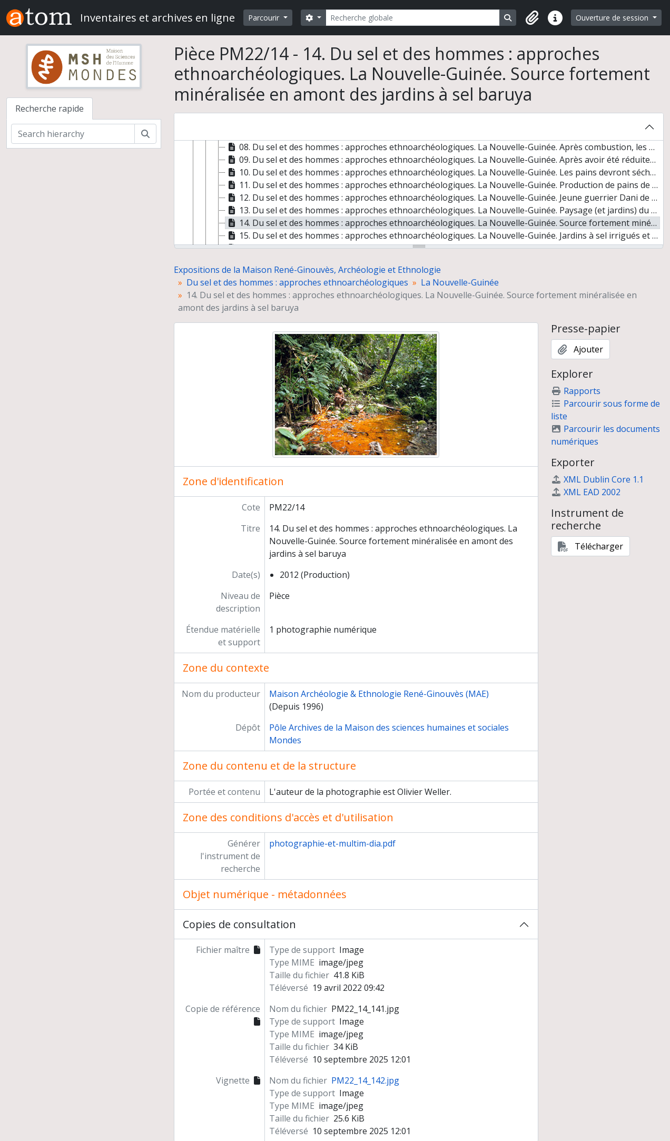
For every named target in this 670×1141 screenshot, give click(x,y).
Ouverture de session (613, 18)
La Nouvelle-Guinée (460, 282)
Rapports (575, 391)
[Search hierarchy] (73, 134)
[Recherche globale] (413, 17)
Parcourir (264, 18)
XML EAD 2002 (585, 492)
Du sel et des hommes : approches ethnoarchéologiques (297, 282)
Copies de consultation (239, 924)
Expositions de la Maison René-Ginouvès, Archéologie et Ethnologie (307, 270)
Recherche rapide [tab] (49, 108)
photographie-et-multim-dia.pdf (332, 843)
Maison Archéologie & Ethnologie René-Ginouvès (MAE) (379, 694)
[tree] (418, 193)
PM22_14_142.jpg (365, 1080)
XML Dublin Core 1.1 (597, 479)
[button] (532, 17)
